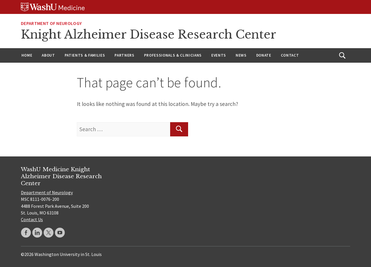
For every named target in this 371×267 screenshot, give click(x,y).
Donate (263, 55)
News (241, 55)
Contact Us (32, 219)
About (48, 55)
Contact (290, 55)
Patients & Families (85, 55)
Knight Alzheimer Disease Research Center (148, 34)
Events (218, 55)
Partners (124, 55)
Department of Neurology (51, 23)
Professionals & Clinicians (173, 55)
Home (26, 55)
